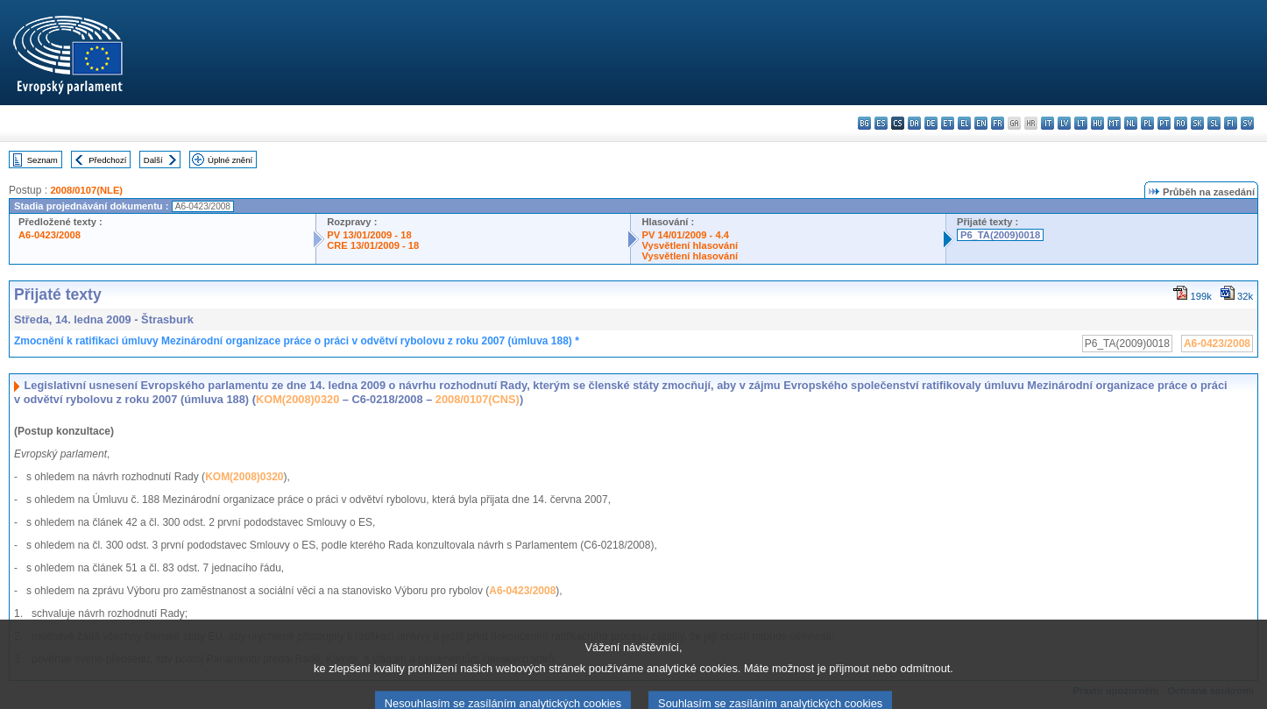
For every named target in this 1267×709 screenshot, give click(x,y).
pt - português (1164, 123)
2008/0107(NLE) (86, 190)
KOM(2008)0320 (297, 399)
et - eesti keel (947, 123)
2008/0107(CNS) (477, 399)
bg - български (864, 123)
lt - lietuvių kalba (1080, 123)
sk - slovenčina (1197, 123)
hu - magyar (1097, 123)
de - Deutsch (931, 123)
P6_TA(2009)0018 (1000, 235)
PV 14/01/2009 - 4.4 (685, 235)
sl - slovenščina (1214, 123)
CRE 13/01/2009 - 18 (373, 245)
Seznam (42, 160)
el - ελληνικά (964, 123)
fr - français (997, 123)
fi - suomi (1230, 123)
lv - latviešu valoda (1064, 123)
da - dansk (914, 123)
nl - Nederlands (1130, 123)
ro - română (1180, 123)
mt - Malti (1114, 123)
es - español (881, 123)
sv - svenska (1247, 123)
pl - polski (1147, 123)
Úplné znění (230, 160)
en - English (980, 123)
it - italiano (1047, 123)
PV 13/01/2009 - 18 (369, 235)
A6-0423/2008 (49, 235)
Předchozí (107, 160)
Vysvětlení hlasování (689, 245)
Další (153, 160)
